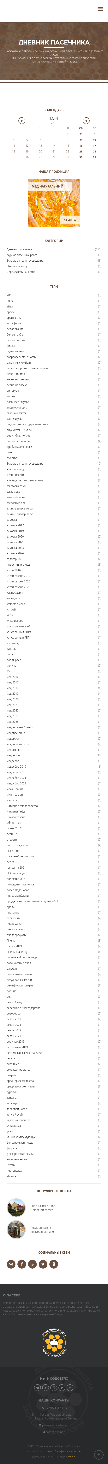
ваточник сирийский (19, 362)
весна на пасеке (17, 385)
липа (10, 654)
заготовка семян (17, 486)
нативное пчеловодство (22, 806)
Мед (9, 671)
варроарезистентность (21, 357)
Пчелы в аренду (17, 266)
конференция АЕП (18, 637)
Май (54, 118)
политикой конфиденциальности (63, 1451)
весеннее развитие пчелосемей (27, 368)
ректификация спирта (20, 985)
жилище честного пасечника (25, 480)
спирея (11, 1075)
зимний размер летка (20, 514)
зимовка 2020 (15, 536)
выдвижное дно (17, 407)
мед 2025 (13, 721)
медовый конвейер (19, 744)
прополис (13, 912)
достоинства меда (18, 441)
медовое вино (16, 733)
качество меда (16, 604)
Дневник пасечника (19, 249)
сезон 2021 (14, 1025)
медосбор (13, 761)
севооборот (14, 1013)
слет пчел (13, 1064)
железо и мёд (15, 469)
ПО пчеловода (16, 873)
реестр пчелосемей (19, 974)
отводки (12, 839)
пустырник (13, 918)
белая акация (15, 329)
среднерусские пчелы (21, 1086)
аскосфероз (14, 323)
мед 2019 (13, 693)
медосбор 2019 (16, 766)
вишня (11, 396)
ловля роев (14, 660)
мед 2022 (13, 710)
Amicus (71, 1456)
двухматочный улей (19, 430)
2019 (10, 301)
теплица (12, 1103)
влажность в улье (18, 402)
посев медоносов (18, 890)
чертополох (14, 1170)
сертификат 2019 (17, 1047)
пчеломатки (14, 923)
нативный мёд (16, 811)
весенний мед (16, 374)
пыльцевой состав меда (22, 957)
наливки (12, 800)
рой (9, 996)
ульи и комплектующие (21, 1137)
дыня (10, 452)
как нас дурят (15, 592)
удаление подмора (18, 1120)
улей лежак (14, 1126)
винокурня (13, 390)
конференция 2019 (19, 632)
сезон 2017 (14, 1019)
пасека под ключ (17, 845)
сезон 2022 (14, 1030)
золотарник (14, 559)
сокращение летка (18, 1069)
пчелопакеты (15, 929)
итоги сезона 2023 (18, 587)
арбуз (10, 312)
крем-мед (13, 643)
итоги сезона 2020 (18, 581)
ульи (10, 1131)
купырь (11, 649)
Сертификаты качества (21, 272)
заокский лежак (16, 497)
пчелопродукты (16, 935)
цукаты (11, 1165)
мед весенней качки (20, 727)
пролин (11, 907)
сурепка (11, 1092)
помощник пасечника (20, 884)
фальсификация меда (20, 1142)
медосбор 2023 (16, 783)
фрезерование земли (20, 1154)
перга (10, 862)
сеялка (11, 1058)
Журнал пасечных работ (22, 255)
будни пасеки (15, 351)
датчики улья (15, 418)
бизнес (11, 346)
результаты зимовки (19, 980)
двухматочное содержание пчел (27, 424)
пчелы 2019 (14, 946)
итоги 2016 (14, 570)
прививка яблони (18, 895)
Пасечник (13, 851)
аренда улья (14, 317)
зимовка (12, 519)
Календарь (14, 598)
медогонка (13, 750)
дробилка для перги (19, 447)
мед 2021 (13, 705)
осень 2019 (14, 834)
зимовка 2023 (15, 548)
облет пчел (14, 822)
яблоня (11, 1176)
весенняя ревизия (18, 379)
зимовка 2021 (15, 542)
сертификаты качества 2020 (24, 1053)
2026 (54, 123)
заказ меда (13, 491)
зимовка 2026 (15, 553)
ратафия (12, 968)
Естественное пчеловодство (25, 260)
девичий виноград (18, 435)
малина (11, 665)
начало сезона (16, 817)
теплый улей (15, 1114)
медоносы (13, 755)
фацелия (12, 1148)
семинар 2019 (16, 1041)
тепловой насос (17, 1109)
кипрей (11, 609)
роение (11, 991)
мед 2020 (13, 699)
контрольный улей (18, 626)
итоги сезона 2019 (18, 576)
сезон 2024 (14, 1036)
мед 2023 (13, 716)
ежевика (12, 458)
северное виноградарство (23, 1008)
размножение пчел (19, 963)
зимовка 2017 (15, 525)
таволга (11, 1097)
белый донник (16, 340)
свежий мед (14, 1002)
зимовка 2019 (15, 531)
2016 (10, 295)
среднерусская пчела (20, 1081)
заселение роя (16, 503)
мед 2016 (13, 677)
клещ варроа (15, 620)
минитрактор (15, 794)
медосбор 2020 (16, 772)
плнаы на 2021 (16, 867)
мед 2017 (13, 682)
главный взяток (16, 413)
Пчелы (11, 940)
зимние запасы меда (20, 508)
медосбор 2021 (16, 778)
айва (10, 306)
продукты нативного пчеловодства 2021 (32, 901)
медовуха (13, 738)
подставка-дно (16, 879)
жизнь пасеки (15, 475)
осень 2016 (14, 828)
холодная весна (17, 1159)
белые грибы (15, 334)
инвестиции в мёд (18, 564)
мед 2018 (13, 688)
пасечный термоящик (20, 856)
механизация (15, 789)
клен (10, 615)
